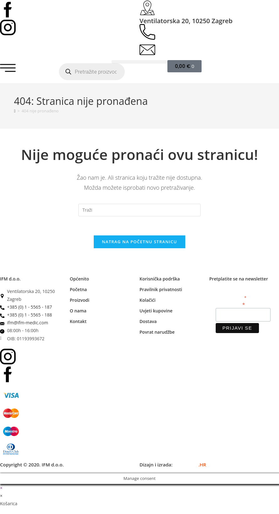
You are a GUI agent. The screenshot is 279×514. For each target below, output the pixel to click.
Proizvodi (79, 300)
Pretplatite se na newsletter (238, 279)
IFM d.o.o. (10, 279)
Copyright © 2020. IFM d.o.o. (32, 464)
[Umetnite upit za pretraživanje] (139, 210)
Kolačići (147, 300)
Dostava (148, 321)
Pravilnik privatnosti (161, 289)
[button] (139, 62)
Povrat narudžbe (157, 332)
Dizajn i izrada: (173, 464)
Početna (78, 289)
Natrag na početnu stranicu (139, 241)
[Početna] (15, 111)
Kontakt (78, 321)
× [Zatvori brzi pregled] (1, 488)
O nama (78, 311)
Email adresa (230, 304)
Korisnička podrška (160, 279)
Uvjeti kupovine (156, 311)
